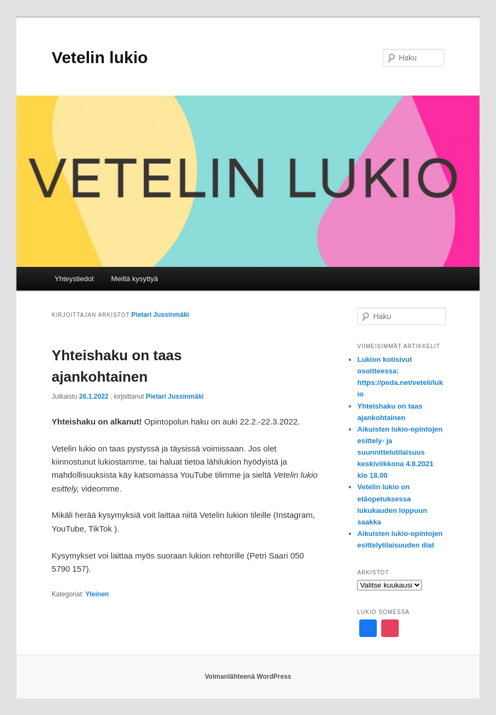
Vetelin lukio (100, 57)
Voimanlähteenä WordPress (248, 676)
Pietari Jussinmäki (160, 315)
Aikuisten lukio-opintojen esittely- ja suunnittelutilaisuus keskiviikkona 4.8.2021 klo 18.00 (399, 452)
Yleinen (97, 594)
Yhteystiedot (74, 279)
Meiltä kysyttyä (134, 279)
